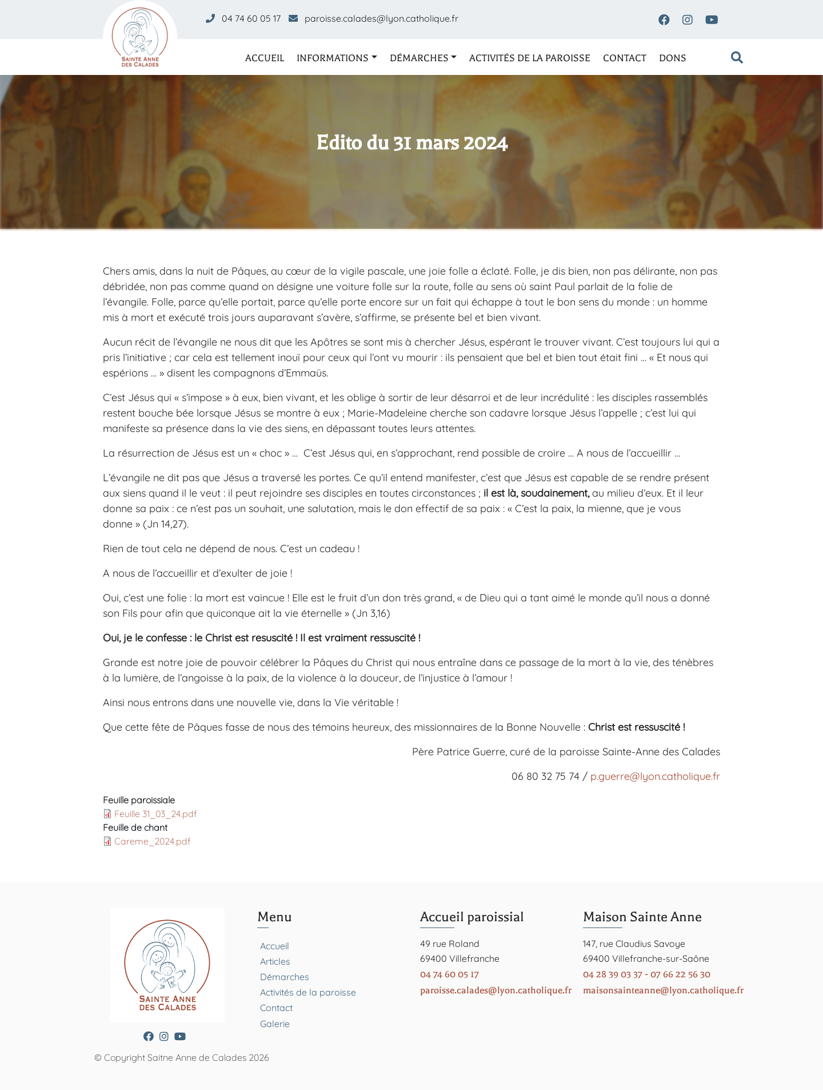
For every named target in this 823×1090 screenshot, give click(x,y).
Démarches (419, 58)
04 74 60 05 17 (251, 18)
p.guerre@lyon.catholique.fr (655, 776)
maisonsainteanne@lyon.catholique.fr (663, 990)
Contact (624, 58)
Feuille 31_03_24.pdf (155, 813)
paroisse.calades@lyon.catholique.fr (381, 18)
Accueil (264, 58)
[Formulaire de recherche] (737, 58)
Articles (275, 961)
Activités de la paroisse (529, 58)
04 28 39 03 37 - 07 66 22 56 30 (646, 974)
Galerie (275, 1023)
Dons (672, 58)
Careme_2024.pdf (152, 841)
